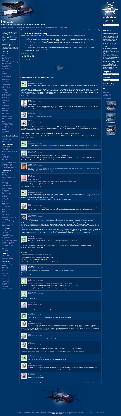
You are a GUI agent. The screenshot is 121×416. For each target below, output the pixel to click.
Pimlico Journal (6, 159)
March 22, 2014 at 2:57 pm (35, 335)
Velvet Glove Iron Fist (7, 224)
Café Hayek (5, 232)
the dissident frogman (7, 124)
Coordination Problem (7, 235)
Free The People (6, 193)
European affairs (66, 35)
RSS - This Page (107, 85)
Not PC (3, 201)
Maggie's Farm (5, 198)
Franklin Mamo (6, 79)
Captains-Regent (52, 145)
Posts (109, 21)
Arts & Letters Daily (7, 264)
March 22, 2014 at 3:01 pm (35, 344)
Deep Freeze (5, 268)
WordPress (60, 413)
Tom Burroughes (6, 126)
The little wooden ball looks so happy (31, 30)
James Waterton (6, 91)
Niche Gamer (5, 138)
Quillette (4, 204)
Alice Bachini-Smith (7, 57)
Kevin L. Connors (6, 97)
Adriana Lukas (5, 54)
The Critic (4, 212)
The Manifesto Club (7, 164)
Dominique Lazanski (7, 74)
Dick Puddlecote (6, 187)
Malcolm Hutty (5, 99)
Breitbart (4, 174)
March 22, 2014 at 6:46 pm (35, 375)
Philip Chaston (5, 113)
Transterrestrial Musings (8, 221)
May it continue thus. (27, 53)
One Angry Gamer (6, 139)
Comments (117, 21)
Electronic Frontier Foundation (10, 151)
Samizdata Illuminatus (7, 116)
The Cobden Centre (7, 247)
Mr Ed (3, 102)
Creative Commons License (96, 412)
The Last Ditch (5, 216)
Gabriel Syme (5, 81)
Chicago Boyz (5, 176)
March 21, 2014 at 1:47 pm (35, 114)
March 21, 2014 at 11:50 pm (35, 293)
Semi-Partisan (5, 208)
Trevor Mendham (6, 128)
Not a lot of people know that (9, 280)
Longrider (4, 196)
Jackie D (4, 89)
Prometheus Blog (6, 141)
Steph (3, 121)
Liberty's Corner (6, 153)
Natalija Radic (5, 105)
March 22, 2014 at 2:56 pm (35, 323)
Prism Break (5, 161)
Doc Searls (4, 270)
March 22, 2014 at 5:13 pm (35, 365)
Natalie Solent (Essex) (27, 35)
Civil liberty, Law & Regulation (52, 35)
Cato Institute (5, 234)
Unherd (3, 222)
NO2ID (3, 154)
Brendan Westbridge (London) (10, 62)
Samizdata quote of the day (92, 30)
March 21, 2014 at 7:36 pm (35, 177)
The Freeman (5, 248)
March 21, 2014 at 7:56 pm (35, 192)
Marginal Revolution (7, 243)
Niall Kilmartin (5, 107)
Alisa (29, 112)
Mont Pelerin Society (7, 245)
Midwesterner (5, 100)
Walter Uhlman (5, 129)
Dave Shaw (5, 71)
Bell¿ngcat (4, 265)
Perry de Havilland (6, 112)
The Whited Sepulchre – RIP (9, 217)
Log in (104, 91)
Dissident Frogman (7, 188)
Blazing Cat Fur (6, 172)
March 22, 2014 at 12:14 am (35, 304)
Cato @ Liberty (6, 146)
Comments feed (107, 94)
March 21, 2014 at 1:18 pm (35, 101)
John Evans (5, 92)
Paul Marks (5, 110)
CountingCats (32, 292)
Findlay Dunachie (6, 76)
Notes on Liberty (6, 156)
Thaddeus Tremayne (7, 123)
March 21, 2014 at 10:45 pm (35, 267)
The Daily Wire (5, 214)
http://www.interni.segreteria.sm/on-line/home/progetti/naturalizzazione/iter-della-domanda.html (48, 181)
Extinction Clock (6, 272)
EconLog (4, 239)
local (51, 209)
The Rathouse (5, 285)
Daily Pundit (5, 182)
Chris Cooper (5, 65)
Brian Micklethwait (6, 63)
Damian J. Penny (6, 184)
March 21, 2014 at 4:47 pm (35, 143)
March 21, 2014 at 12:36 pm (35, 83)
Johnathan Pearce (6, 94)
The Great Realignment (8, 257)
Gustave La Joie (6, 84)
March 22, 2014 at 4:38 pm (35, 357)
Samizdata (7, 21)
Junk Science (5, 277)
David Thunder (5, 149)
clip (49, 89)
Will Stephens (5, 131)
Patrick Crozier (5, 108)
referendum (41, 283)
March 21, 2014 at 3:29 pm (35, 122)
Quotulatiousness (6, 206)
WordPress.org (107, 95)
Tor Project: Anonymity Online (9, 167)
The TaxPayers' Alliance (8, 166)
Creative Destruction (7, 237)
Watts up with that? (7, 288)
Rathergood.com (6, 281)
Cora (3, 180)
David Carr (4, 73)
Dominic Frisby (6, 190)
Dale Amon (4, 70)
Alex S (3, 55)
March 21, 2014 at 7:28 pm (35, 165)
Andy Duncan (5, 58)
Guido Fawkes (5, 255)
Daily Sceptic (5, 148)
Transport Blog (5, 286)
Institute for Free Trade (8, 242)
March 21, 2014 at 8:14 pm (35, 205)
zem (3, 132)
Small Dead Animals (7, 209)
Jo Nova (4, 275)
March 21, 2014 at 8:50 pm (35, 216)
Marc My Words (6, 200)
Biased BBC (5, 267)
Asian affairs (38, 35)
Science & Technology (78, 35)
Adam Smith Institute (7, 231)
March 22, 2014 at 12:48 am (35, 315)
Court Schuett (5, 68)
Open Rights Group (7, 157)
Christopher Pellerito (7, 66)
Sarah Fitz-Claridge (7, 118)
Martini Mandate (6, 278)
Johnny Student (6, 95)
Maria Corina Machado (77, 89)
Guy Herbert (5, 86)
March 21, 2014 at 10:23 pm (35, 238)
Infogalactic (5, 273)
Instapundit (4, 195)
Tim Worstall (5, 219)
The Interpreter (6, 283)
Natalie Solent (5, 103)
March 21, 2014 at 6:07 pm (35, 152)
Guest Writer (5, 83)
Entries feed (106, 92)
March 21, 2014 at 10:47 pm (35, 280)
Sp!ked (3, 211)
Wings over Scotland (7, 258)
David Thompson (6, 185)
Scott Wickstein (6, 120)
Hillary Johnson (6, 87)
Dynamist (4, 192)
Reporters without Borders (9, 162)
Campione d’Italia (42, 199)
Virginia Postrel (6, 225)
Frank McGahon (6, 78)
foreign (56, 209)
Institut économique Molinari (9, 240)
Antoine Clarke (5, 60)
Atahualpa (67, 413)
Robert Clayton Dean (7, 115)
